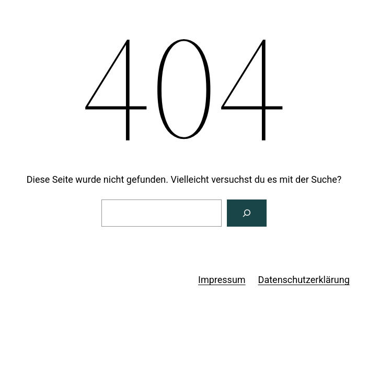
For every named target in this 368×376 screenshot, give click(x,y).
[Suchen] (247, 213)
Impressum (222, 279)
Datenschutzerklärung (304, 279)
